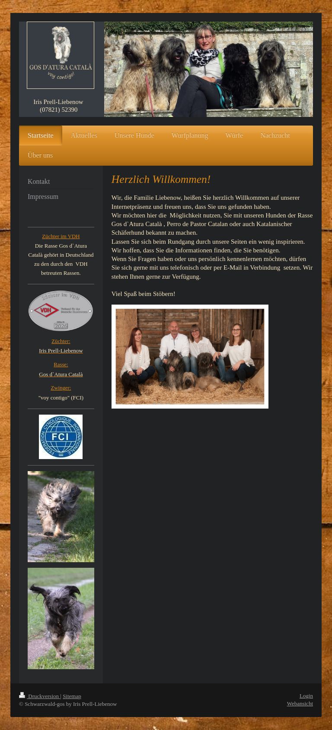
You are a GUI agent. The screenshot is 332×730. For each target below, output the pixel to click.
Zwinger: (61, 388)
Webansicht (300, 703)
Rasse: (61, 365)
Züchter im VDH (61, 236)
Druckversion (39, 696)
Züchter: (60, 341)
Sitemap (72, 696)
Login (306, 695)
